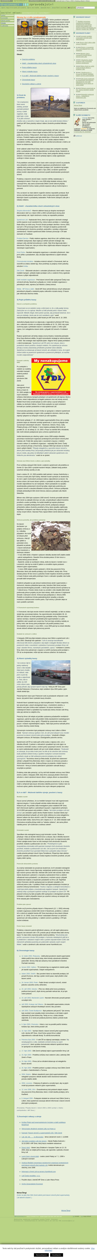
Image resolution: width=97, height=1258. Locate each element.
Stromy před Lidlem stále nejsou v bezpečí (85, 43)
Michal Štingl (65, 1211)
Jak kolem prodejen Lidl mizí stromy (33, 1141)
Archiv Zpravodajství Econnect (32, 1184)
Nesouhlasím (41, 1255)
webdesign (26, 1219)
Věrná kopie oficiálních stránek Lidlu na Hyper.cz (38, 1129)
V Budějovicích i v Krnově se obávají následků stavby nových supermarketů (85, 74)
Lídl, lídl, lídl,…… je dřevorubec (32, 1137)
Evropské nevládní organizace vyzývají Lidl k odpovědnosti (84, 37)
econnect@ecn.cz (68, 1221)
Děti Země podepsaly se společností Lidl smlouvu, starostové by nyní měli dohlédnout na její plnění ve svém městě (85, 82)
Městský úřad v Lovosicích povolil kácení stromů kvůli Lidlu (84, 55)
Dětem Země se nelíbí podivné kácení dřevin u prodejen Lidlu (85, 67)
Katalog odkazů (79, 1)
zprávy (3, 15)
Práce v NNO (70, 1)
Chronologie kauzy (28, 80)
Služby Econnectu (83, 115)
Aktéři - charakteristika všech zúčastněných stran (39, 63)
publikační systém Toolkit (41, 1219)
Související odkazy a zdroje (31, 84)
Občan (88, 1)
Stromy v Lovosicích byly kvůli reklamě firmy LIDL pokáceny (85, 48)
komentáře (4, 18)
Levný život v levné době (30, 1156)
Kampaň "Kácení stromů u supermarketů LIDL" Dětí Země (41, 1133)
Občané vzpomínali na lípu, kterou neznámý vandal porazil (85, 89)
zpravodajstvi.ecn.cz (29, 13)
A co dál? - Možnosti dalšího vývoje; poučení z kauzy (40, 76)
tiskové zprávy (5, 20)
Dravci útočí (25, 1148)
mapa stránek (87, 1216)
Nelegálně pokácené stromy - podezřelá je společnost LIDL (85, 96)
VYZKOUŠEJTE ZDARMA (82, 132)
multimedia (4, 25)
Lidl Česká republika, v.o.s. (30, 1176)
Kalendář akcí (60, 1)
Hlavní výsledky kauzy (30, 71)
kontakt (77, 1216)
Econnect (54, 1219)
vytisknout (77, 136)
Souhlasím (56, 1255)
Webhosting (18, 1219)
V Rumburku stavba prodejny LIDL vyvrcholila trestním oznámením (84, 61)
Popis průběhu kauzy (29, 67)
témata (3, 23)
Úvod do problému (28, 59)
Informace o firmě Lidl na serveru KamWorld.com (38, 1172)
